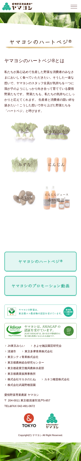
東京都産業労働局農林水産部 (26, 368)
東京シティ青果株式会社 (23, 357)
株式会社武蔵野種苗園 (22, 385)
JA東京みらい (16, 345)
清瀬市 (12, 351)
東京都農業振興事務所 (22, 373)
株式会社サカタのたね (22, 379)
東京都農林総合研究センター (26, 362)
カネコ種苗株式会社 (57, 379)
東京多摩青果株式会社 (39, 351)
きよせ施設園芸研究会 (47, 345)
